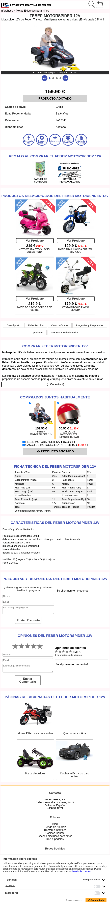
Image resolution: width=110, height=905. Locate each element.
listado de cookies (81, 871)
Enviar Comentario (27, 680)
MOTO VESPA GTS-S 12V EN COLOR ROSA (34, 250)
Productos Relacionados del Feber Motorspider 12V (54, 196)
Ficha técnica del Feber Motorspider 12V (55, 466)
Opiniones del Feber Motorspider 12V (55, 635)
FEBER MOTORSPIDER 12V (48, 442)
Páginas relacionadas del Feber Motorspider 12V (55, 697)
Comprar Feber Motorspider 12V (55, 346)
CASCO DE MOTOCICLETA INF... (55, 445)
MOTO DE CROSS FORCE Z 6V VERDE (34, 308)
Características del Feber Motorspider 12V (55, 522)
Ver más (55, 384)
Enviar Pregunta (28, 620)
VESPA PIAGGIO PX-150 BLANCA (75, 308)
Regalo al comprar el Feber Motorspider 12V (55, 156)
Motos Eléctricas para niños (32, 10)
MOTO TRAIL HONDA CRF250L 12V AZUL (75, 250)
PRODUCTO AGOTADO (55, 98)
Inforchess (7, 10)
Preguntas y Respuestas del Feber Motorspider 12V (55, 579)
